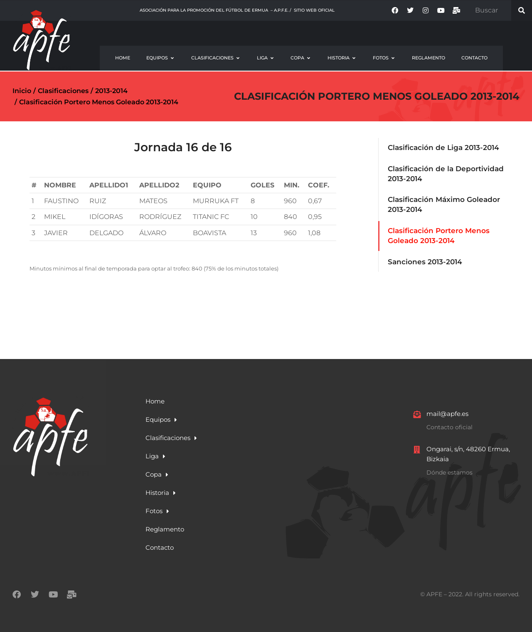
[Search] (521, 10)
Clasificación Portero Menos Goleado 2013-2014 (377, 96)
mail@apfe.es (447, 414)
